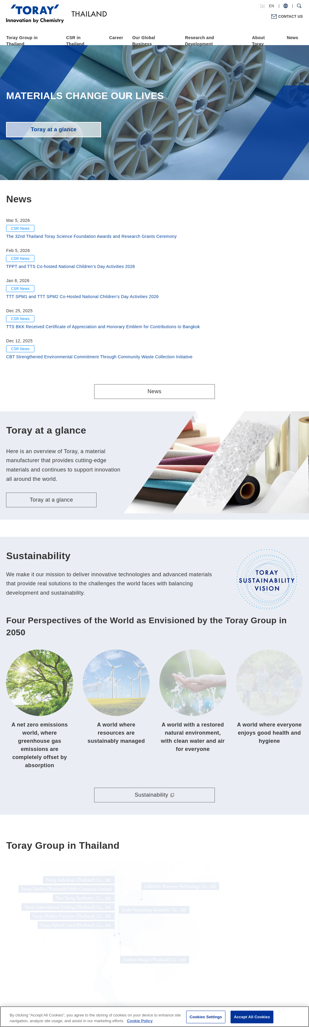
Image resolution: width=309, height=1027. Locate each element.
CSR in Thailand (75, 40)
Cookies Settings (206, 1017)
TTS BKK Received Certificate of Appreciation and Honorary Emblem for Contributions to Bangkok (103, 326)
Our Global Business (143, 40)
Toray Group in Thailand (21, 40)
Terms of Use (108, 990)
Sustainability (151, 737)
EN (271, 6)
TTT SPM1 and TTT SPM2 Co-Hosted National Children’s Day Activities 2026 (82, 296)
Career (116, 37)
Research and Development (199, 40)
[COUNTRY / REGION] (285, 6)
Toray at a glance (54, 129)
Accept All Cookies (252, 1017)
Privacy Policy (141, 990)
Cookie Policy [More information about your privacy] (139, 1021)
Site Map (204, 990)
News (292, 37)
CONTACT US (290, 16)
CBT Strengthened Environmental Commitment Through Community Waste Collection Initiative (99, 356)
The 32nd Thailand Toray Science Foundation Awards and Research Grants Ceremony (91, 236)
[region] (154, 1016)
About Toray (258, 40)
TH (262, 6)
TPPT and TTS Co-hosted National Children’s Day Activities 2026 (70, 266)
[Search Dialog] (299, 6)
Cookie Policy (175, 990)
